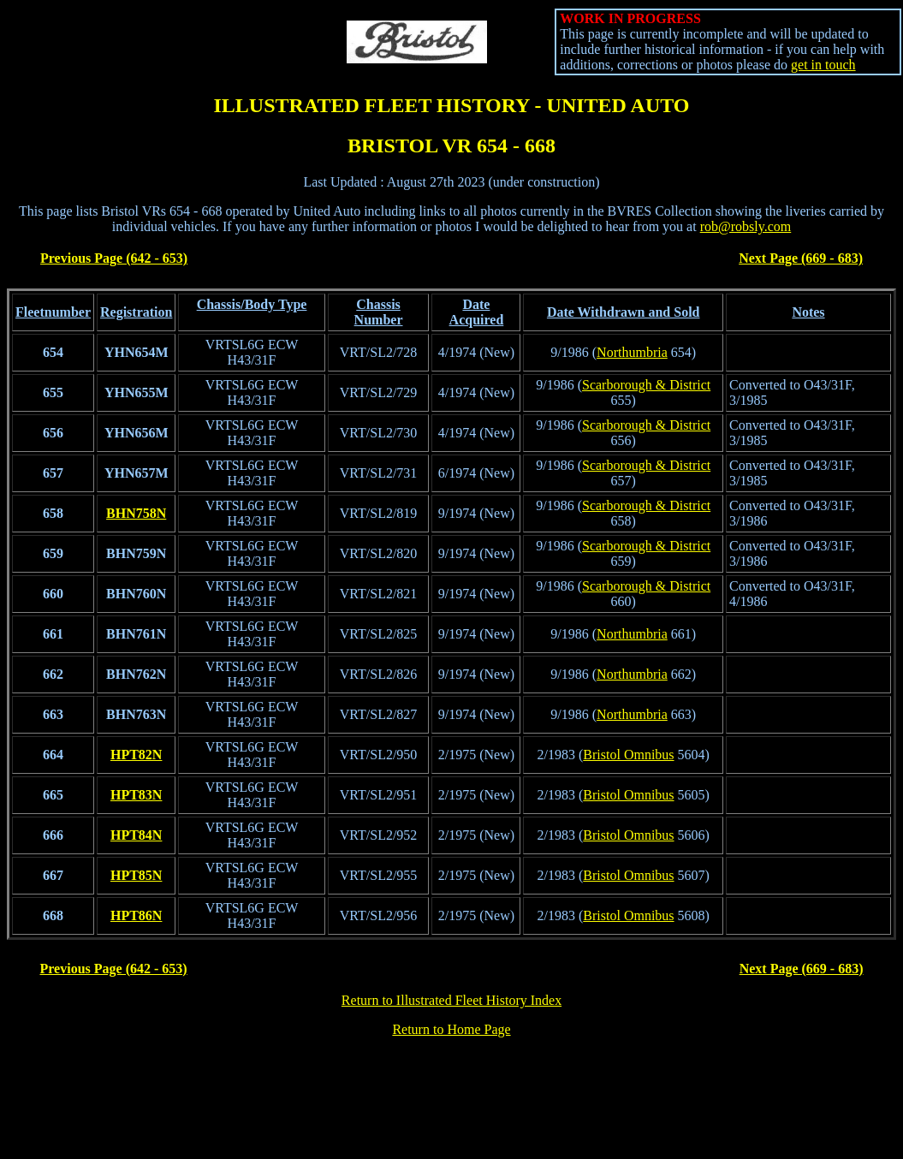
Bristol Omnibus (628, 754)
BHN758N (136, 513)
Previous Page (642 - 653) (113, 258)
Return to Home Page (451, 1029)
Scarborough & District (646, 384)
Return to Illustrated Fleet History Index (451, 1000)
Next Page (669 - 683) (801, 258)
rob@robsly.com (746, 226)
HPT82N (136, 754)
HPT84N (136, 835)
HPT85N (136, 875)
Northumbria (632, 352)
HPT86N (136, 915)
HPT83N (136, 795)
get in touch (823, 64)
